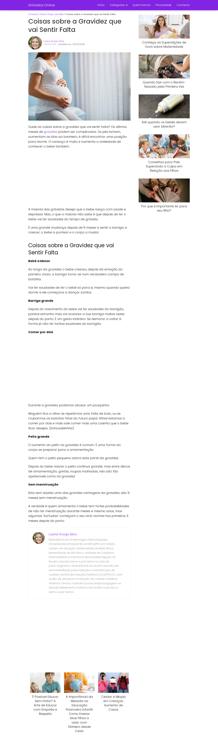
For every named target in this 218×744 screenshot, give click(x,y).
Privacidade (164, 5)
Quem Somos (142, 5)
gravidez (50, 132)
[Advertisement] (79, 178)
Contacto (183, 5)
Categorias (117, 5)
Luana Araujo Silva (54, 41)
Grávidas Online (41, 5)
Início (101, 5)
